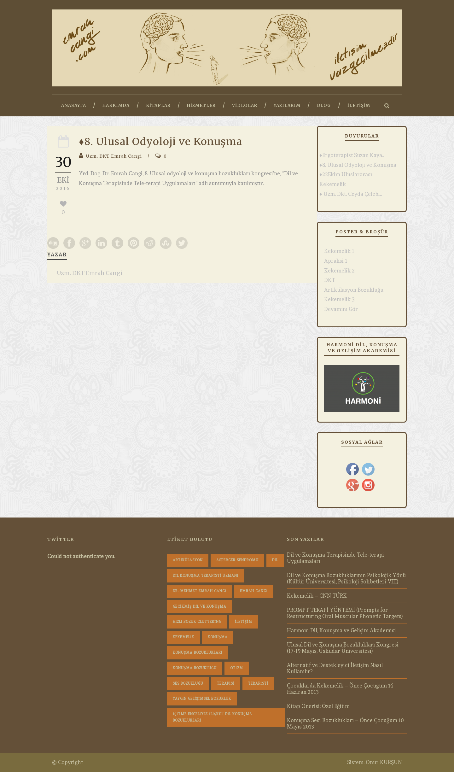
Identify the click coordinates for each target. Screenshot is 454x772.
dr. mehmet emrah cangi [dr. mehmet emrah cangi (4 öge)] (199, 591)
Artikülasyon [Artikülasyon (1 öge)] (188, 560)
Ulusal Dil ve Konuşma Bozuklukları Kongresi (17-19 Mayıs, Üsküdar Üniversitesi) (343, 647)
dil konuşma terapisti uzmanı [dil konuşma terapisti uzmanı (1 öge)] (205, 576)
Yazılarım (287, 105)
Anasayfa (73, 105)
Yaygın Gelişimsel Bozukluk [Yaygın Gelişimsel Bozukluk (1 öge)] (202, 699)
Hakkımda (116, 105)
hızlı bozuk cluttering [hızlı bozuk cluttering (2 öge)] (197, 622)
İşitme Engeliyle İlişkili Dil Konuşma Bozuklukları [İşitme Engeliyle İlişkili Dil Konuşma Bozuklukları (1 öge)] (212, 717)
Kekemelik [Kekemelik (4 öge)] (183, 637)
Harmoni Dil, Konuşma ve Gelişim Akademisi (341, 630)
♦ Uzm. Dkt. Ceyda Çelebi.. (350, 194)
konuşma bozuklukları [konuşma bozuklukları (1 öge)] (197, 653)
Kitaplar (158, 105)
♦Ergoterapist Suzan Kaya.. (351, 155)
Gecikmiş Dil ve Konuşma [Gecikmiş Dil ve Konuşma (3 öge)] (199, 607)
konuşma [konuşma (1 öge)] (218, 637)
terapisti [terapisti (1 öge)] (258, 683)
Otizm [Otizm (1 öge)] (236, 668)
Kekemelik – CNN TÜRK (317, 596)
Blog (324, 105)
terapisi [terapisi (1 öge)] (226, 683)
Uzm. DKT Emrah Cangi (114, 156)
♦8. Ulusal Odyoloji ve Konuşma (357, 165)
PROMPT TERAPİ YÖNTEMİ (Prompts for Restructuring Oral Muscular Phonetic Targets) (345, 613)
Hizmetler (201, 105)
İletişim (358, 105)
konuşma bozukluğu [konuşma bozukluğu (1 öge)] (195, 668)
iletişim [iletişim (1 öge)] (243, 622)
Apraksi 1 (335, 261)
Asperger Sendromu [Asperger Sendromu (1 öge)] (237, 560)
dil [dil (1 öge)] (275, 560)
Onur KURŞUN (384, 762)
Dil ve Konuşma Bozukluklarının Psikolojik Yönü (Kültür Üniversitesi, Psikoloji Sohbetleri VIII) (346, 578)
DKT (329, 280)
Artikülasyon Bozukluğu (353, 290)
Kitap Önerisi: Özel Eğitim (318, 706)
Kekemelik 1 (339, 251)
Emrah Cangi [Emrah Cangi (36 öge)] (254, 591)
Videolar (244, 105)
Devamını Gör (341, 309)
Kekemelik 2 (339, 270)
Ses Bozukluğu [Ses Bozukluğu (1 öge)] (188, 683)
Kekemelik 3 (339, 299)
